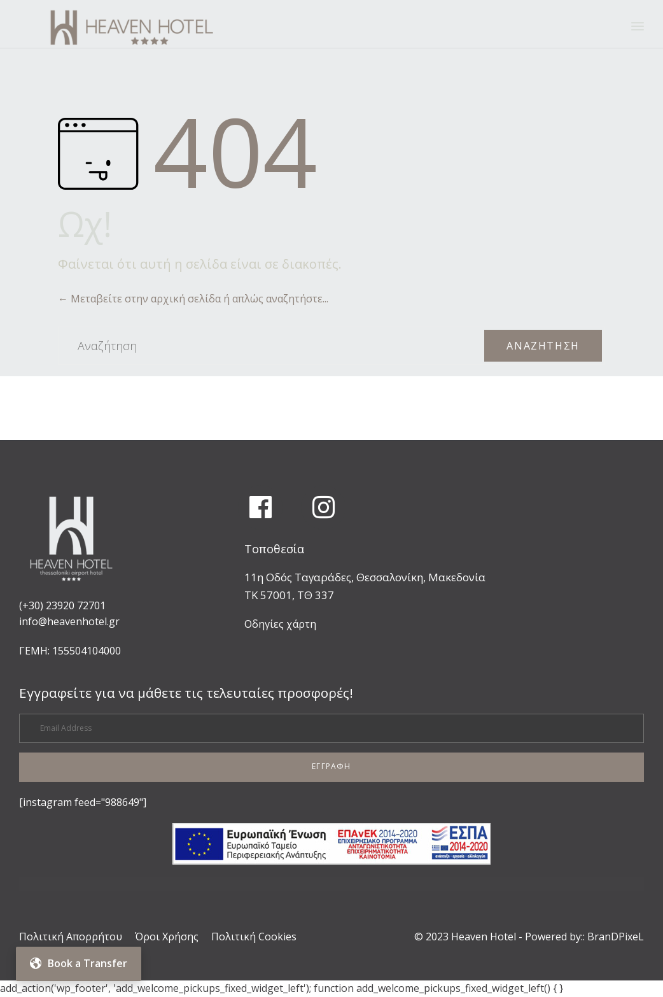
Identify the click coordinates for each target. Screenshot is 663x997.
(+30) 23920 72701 (62, 605)
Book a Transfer (78, 963)
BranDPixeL (615, 937)
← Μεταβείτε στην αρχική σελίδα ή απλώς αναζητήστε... (193, 299)
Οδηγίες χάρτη (280, 624)
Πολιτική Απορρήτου (70, 937)
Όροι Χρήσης (167, 937)
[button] (331, 767)
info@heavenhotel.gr (69, 621)
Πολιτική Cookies (254, 937)
